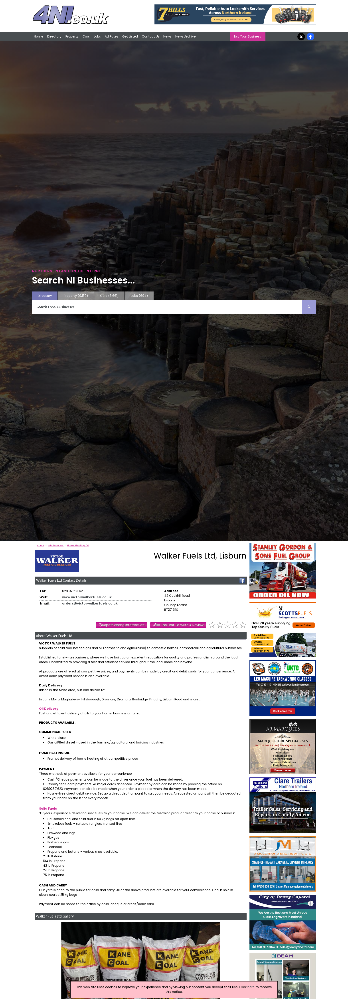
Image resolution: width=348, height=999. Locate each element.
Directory (54, 36)
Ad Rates (111, 36)
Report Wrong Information (123, 625)
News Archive (185, 36)
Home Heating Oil (78, 545)
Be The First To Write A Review (180, 625)
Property (72, 36)
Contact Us (150, 36)
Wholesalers (55, 545)
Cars (86, 36)
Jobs (97, 36)
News (167, 36)
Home (38, 36)
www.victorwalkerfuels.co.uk (87, 597)
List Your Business (247, 36)
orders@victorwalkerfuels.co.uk (90, 603)
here (251, 987)
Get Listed (130, 36)
